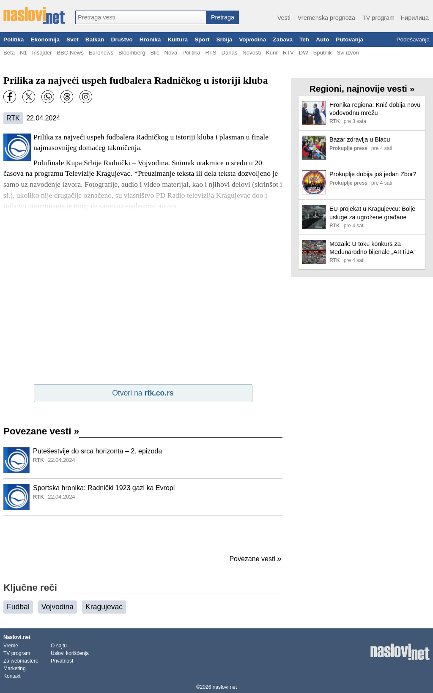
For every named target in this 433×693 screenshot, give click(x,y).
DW (303, 52)
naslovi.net (225, 687)
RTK (13, 118)
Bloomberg (131, 52)
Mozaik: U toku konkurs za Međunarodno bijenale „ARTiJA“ (372, 247)
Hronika (150, 39)
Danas (229, 52)
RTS (210, 52)
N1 (23, 52)
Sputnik (322, 52)
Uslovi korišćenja (70, 653)
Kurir (272, 52)
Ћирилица (414, 17)
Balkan (94, 39)
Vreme (10, 646)
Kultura (177, 39)
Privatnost (62, 661)
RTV (288, 52)
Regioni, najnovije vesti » (362, 88)
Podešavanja (413, 39)
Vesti (283, 17)
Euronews (101, 52)
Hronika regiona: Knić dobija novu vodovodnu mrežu (374, 108)
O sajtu (59, 646)
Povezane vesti (41, 431)
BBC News (70, 52)
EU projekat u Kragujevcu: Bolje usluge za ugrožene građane (372, 212)
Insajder (42, 52)
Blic (154, 52)
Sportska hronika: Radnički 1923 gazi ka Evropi (104, 487)
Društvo (121, 39)
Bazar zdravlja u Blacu (359, 139)
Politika (13, 39)
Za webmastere (20, 661)
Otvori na (143, 393)
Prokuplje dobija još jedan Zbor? (373, 174)
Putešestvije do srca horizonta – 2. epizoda (97, 451)
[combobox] (140, 17)
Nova (171, 52)
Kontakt (12, 676)
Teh (304, 39)
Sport (202, 39)
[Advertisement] (142, 534)
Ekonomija (45, 39)
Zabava (283, 39)
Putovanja (349, 39)
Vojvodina (252, 39)
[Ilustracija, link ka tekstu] (16, 461)
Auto (322, 39)
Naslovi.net (16, 637)
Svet (72, 39)
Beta (9, 52)
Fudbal (18, 607)
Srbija (224, 39)
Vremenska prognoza (326, 17)
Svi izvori (348, 52)
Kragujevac (104, 607)
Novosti (251, 52)
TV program (378, 17)
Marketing (14, 668)
